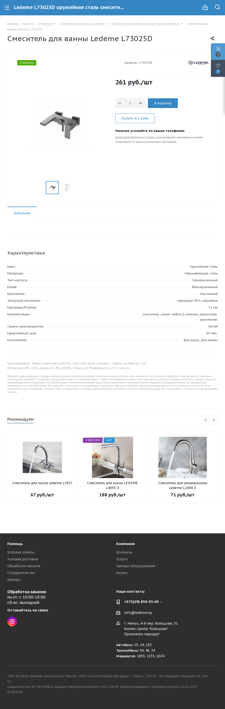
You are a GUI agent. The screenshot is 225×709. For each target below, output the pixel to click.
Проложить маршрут (141, 634)
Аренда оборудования (135, 566)
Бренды (14, 579)
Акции (121, 573)
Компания (125, 543)
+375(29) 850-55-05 (141, 601)
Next (214, 420)
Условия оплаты (21, 552)
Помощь (15, 543)
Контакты (124, 552)
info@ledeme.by (138, 612)
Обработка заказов (23, 566)
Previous (206, 420)
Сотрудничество (21, 573)
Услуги (121, 559)
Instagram (12, 621)
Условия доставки (22, 559)
